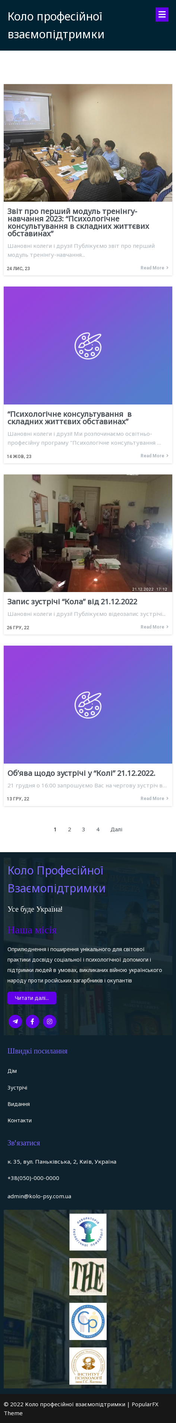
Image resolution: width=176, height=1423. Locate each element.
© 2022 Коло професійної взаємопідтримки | (68, 1404)
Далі (116, 829)
